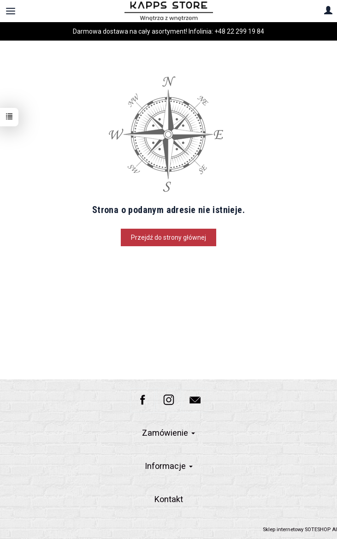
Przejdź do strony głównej (168, 237)
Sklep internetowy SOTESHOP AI (300, 530)
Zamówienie (168, 433)
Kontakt (168, 499)
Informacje (169, 466)
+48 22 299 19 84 (239, 31)
